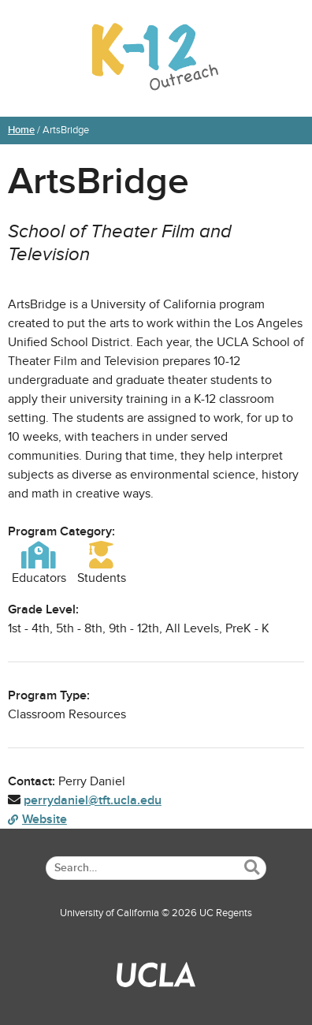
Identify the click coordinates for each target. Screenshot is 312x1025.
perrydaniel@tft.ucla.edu (93, 800)
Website (37, 819)
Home (21, 130)
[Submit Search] (251, 867)
